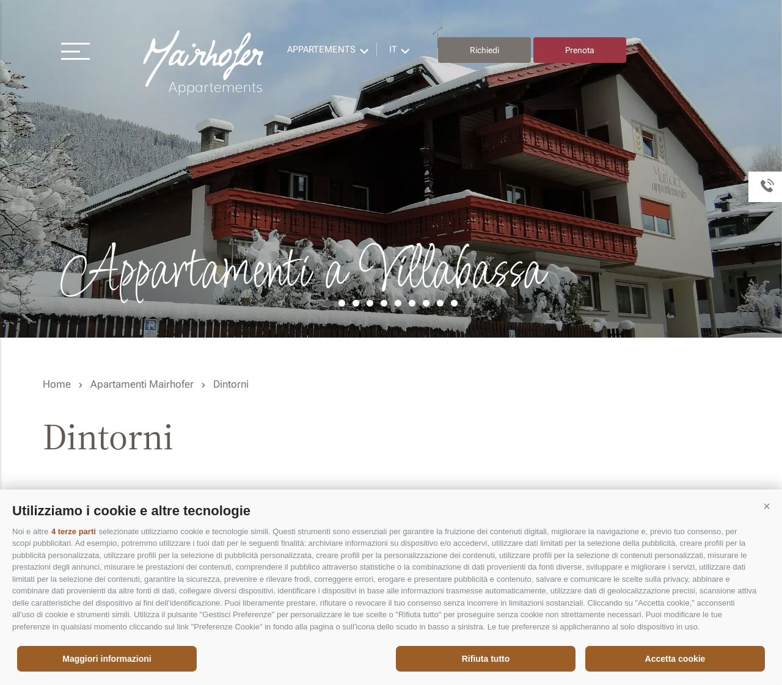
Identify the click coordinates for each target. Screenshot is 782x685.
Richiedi (484, 50)
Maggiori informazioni (106, 659)
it (393, 49)
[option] (391, 169)
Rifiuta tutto (486, 659)
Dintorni (231, 384)
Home (57, 384)
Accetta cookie (675, 659)
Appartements (321, 49)
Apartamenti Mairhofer (142, 384)
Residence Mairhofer (204, 63)
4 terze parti (73, 531)
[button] (767, 506)
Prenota (579, 50)
